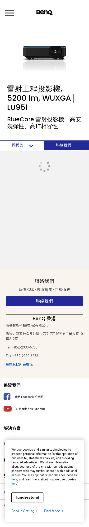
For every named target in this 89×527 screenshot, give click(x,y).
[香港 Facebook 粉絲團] (44, 397)
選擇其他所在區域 (19, 364)
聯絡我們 (63, 145)
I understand (27, 497)
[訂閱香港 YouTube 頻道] (44, 409)
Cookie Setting (24, 511)
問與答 (22, 145)
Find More (54, 511)
